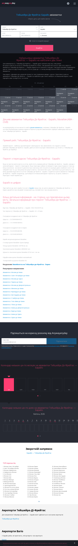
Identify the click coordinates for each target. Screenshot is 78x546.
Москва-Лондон (34, 480)
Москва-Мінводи (9, 480)
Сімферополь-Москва (10, 472)
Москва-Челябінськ (59, 480)
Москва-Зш (57, 495)
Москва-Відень (33, 478)
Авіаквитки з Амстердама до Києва (14, 295)
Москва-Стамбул (9, 495)
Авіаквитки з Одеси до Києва (12, 317)
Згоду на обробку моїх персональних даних (47, 346)
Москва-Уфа (32, 481)
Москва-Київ (7, 478)
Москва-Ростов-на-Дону (12, 487)
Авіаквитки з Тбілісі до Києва (12, 304)
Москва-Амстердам (59, 476)
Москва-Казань (33, 483)
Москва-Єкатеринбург (11, 491)
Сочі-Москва (7, 474)
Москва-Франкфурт (35, 472)
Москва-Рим (32, 485)
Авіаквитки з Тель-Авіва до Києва (13, 301)
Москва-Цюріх (58, 485)
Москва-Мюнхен (9, 497)
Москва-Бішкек (58, 489)
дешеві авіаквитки (36, 127)
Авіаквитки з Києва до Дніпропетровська (16, 308)
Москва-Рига (33, 476)
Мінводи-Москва (9, 481)
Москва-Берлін (33, 497)
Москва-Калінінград (59, 472)
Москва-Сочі (7, 476)
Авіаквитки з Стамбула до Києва (13, 298)
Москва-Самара (33, 487)
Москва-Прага (58, 474)
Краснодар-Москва (10, 485)
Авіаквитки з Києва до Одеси (12, 314)
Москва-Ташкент (59, 487)
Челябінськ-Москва (59, 483)
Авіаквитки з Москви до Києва (12, 272)
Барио (4, 540)
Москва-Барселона (59, 470)
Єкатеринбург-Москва (11, 493)
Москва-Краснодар (10, 483)
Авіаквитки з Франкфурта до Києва (14, 292)
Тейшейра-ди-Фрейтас (10, 519)
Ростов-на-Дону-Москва (12, 489)
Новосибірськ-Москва (60, 468)
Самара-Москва (33, 491)
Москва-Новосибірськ (60, 466)
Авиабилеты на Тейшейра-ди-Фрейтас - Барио (31, 264)
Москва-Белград (58, 493)
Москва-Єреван (33, 468)
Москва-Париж (33, 466)
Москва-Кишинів (34, 470)
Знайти (39, 48)
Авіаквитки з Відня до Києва (12, 311)
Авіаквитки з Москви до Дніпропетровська (16, 285)
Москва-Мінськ (33, 493)
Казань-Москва (33, 489)
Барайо (31, 188)
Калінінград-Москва (59, 478)
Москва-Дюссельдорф (60, 491)
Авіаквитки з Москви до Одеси (13, 279)
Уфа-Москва (32, 495)
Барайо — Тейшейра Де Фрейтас (39, 453)
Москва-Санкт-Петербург (11, 466)
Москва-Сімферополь (10, 470)
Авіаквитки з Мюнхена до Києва (13, 288)
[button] (38, 396)
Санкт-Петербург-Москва (11, 468)
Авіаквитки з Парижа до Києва (12, 282)
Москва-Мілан (58, 481)
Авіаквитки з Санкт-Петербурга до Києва (16, 275)
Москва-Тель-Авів (34, 474)
